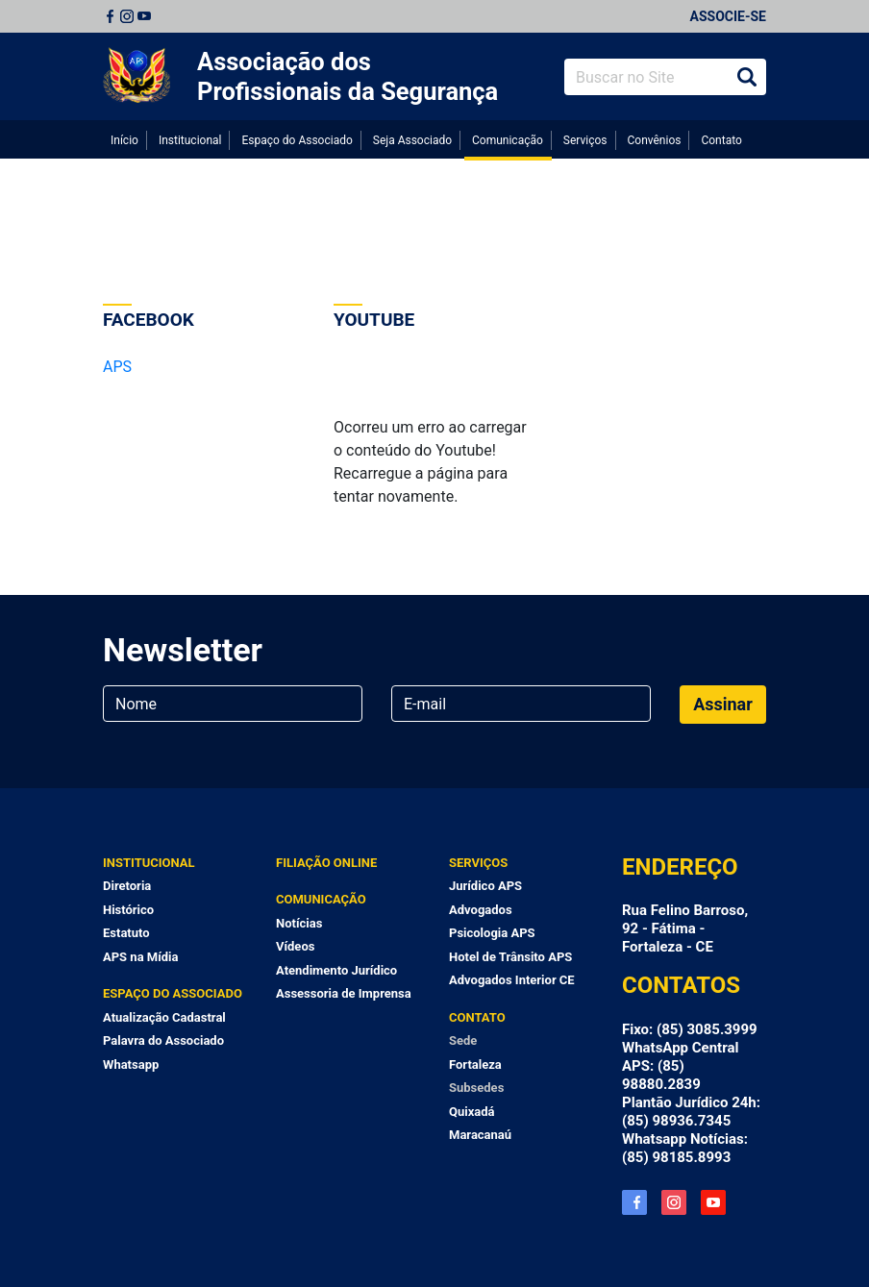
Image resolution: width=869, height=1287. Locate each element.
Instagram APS (673, 1202)
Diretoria (127, 886)
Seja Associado (412, 140)
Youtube (144, 16)
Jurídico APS (485, 886)
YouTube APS (713, 1202)
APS (117, 367)
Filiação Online (326, 862)
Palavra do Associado (163, 1040)
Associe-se (728, 16)
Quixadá (472, 1111)
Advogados (480, 910)
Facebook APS (634, 1202)
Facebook (109, 16)
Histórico (128, 910)
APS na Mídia (140, 957)
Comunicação (507, 140)
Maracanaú (480, 1134)
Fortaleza (475, 1064)
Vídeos (295, 946)
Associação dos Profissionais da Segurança (347, 76)
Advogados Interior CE (512, 980)
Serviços (585, 140)
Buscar (747, 77)
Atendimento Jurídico (336, 970)
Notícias (299, 923)
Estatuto (126, 933)
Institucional (190, 140)
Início (124, 140)
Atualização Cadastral (164, 1017)
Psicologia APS (492, 933)
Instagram (127, 16)
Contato (721, 140)
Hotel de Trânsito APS (510, 957)
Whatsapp (131, 1064)
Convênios (654, 140)
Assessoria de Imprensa (343, 993)
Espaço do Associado (296, 140)
